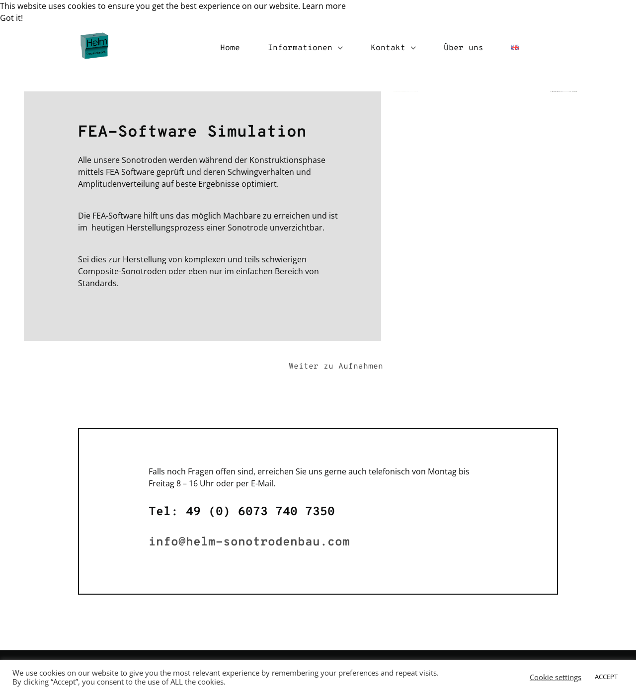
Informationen (305, 48)
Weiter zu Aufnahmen (336, 367)
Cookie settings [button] (555, 677)
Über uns (463, 48)
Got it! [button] (11, 17)
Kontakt (393, 48)
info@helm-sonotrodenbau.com (249, 542)
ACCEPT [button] (606, 676)
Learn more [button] (324, 5)
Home (230, 48)
